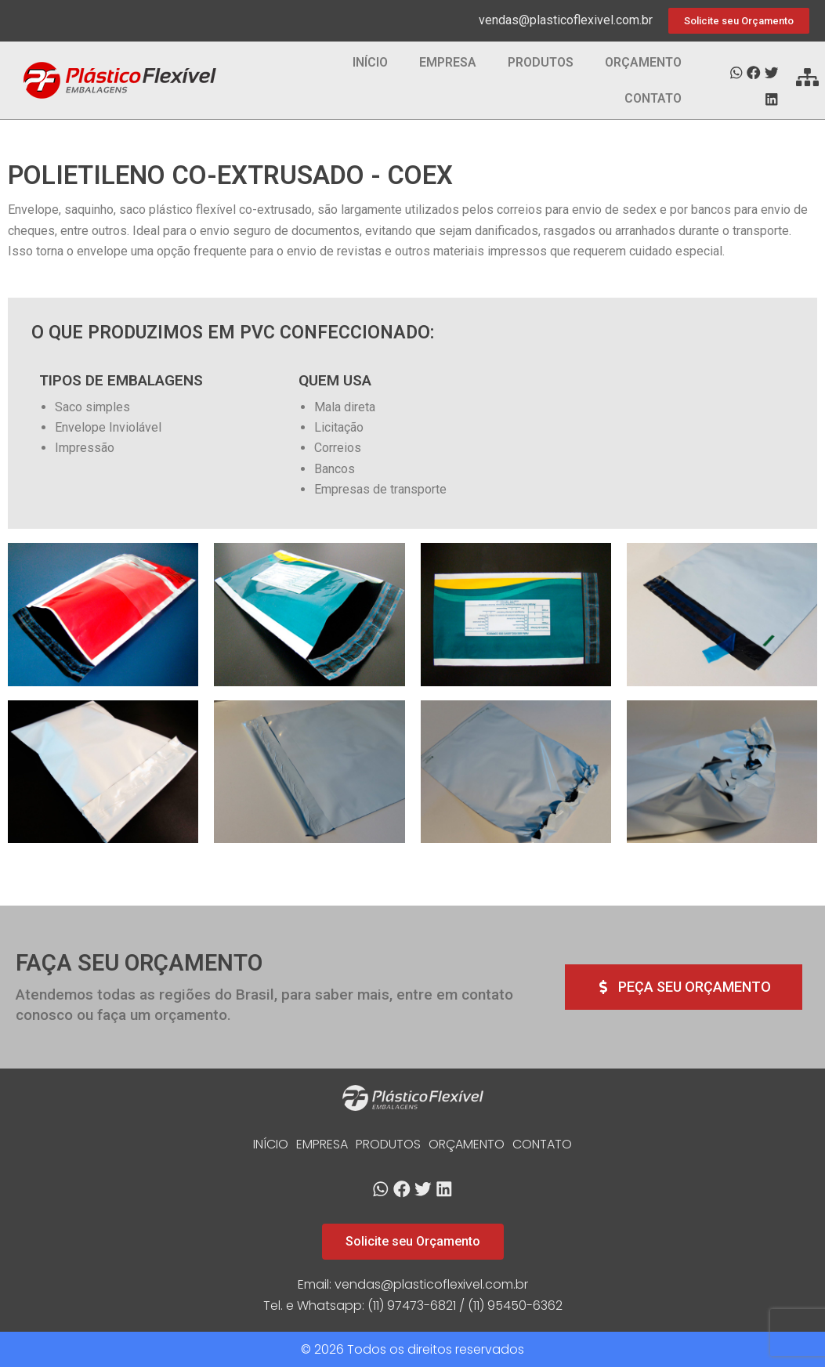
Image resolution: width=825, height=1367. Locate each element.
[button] (736, 73)
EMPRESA (447, 62)
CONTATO (653, 98)
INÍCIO (370, 62)
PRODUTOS (541, 62)
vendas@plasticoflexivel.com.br (566, 20)
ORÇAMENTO (643, 62)
